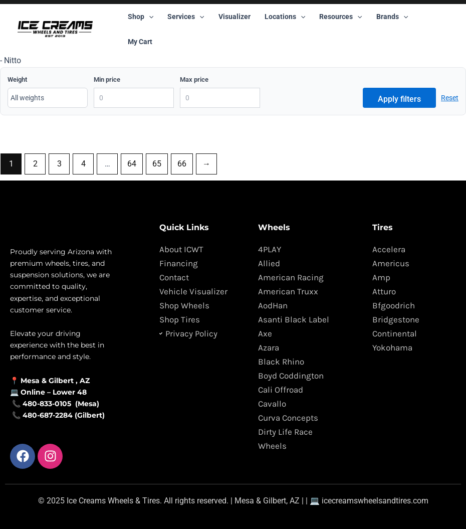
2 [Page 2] (35, 163)
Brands (392, 16)
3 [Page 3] (59, 163)
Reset (449, 98)
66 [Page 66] (181, 163)
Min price (107, 79)
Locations (285, 16)
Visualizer (234, 17)
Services (185, 16)
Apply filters (399, 99)
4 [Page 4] (83, 163)
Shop (140, 16)
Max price (194, 79)
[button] (148, 16)
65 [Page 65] (156, 163)
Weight (17, 79)
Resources (340, 16)
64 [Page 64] (131, 163)
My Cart (140, 42)
